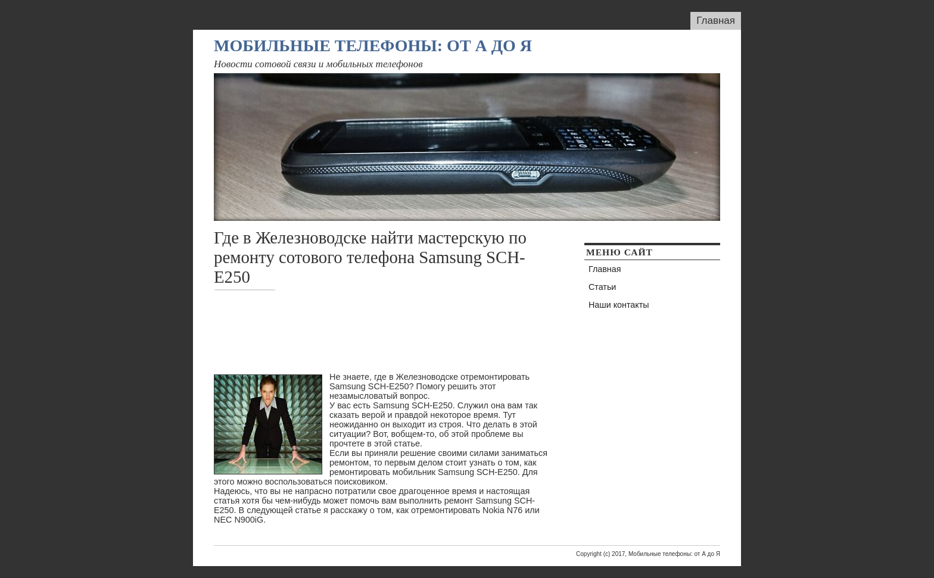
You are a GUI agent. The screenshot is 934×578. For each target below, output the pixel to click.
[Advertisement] (430, 331)
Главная (715, 20)
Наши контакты (619, 305)
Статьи (602, 287)
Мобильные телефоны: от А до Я (373, 45)
